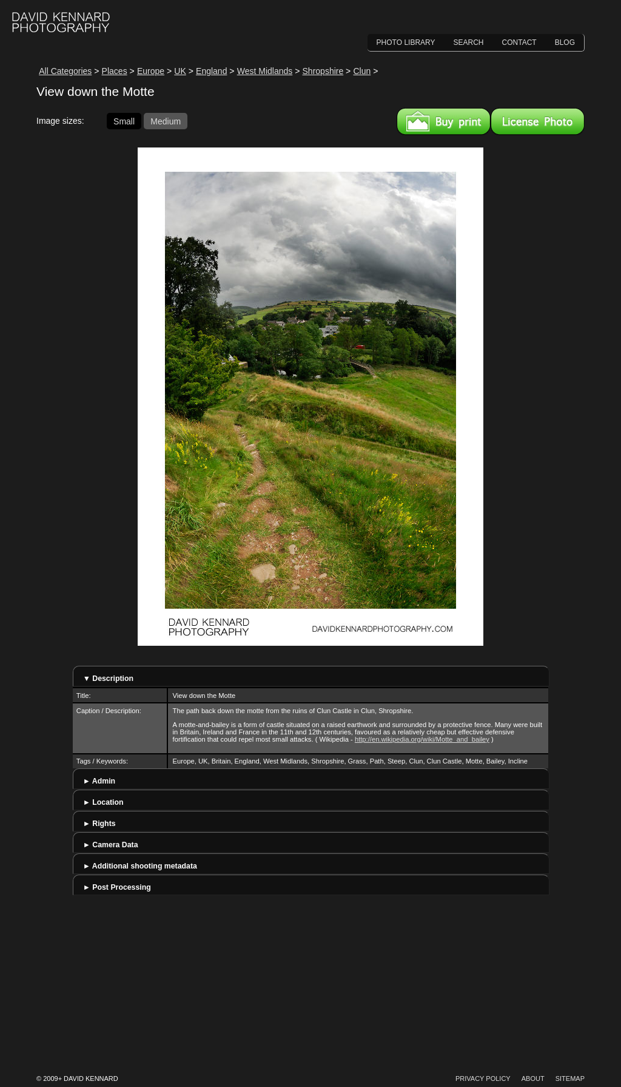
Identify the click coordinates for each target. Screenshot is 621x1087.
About (533, 1078)
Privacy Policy (483, 1078)
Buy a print (444, 121)
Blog (565, 42)
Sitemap (570, 1078)
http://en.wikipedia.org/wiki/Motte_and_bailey (422, 739)
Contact (519, 42)
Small (124, 121)
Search (469, 42)
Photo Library (406, 42)
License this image (538, 121)
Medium (165, 121)
